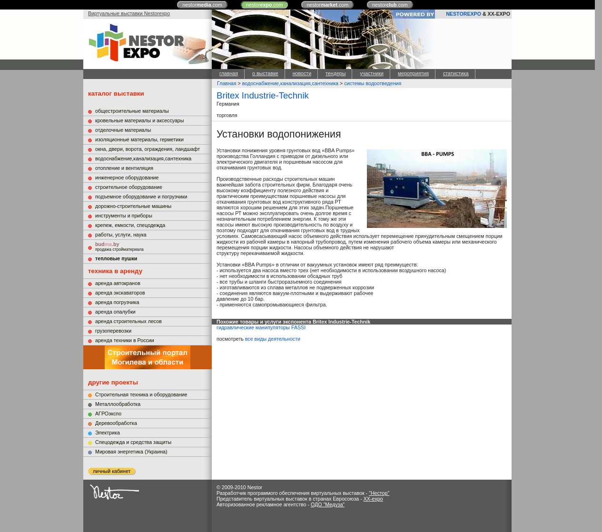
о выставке (265, 73)
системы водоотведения (372, 83)
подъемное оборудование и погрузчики (141, 196)
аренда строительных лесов (128, 321)
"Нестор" (379, 493)
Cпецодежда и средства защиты (133, 442)
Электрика (107, 432)
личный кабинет (111, 471)
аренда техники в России (124, 340)
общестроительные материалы (132, 111)
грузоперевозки (113, 331)
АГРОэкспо (108, 413)
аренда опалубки (115, 312)
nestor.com (202, 5)
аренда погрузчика (117, 302)
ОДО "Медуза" (328, 504)
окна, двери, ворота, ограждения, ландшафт (147, 149)
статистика (456, 73)
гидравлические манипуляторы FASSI (261, 327)
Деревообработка (116, 423)
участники (371, 73)
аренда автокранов (117, 283)
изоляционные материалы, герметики (139, 139)
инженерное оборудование (126, 177)
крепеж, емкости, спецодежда (130, 225)
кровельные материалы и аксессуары (139, 120)
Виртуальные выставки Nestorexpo (129, 13)
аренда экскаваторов (120, 293)
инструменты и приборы (123, 215)
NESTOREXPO (463, 14)
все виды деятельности (272, 339)
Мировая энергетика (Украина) (131, 451)
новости (302, 73)
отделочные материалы (123, 130)
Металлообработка (117, 404)
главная (228, 73)
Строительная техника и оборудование (141, 394)
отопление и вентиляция (124, 168)
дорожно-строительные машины (133, 206)
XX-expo (373, 499)
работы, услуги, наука (121, 234)
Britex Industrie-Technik (263, 95)
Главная (227, 83)
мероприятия (413, 73)
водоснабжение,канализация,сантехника (143, 158)
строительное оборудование (128, 187)
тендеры (335, 73)
